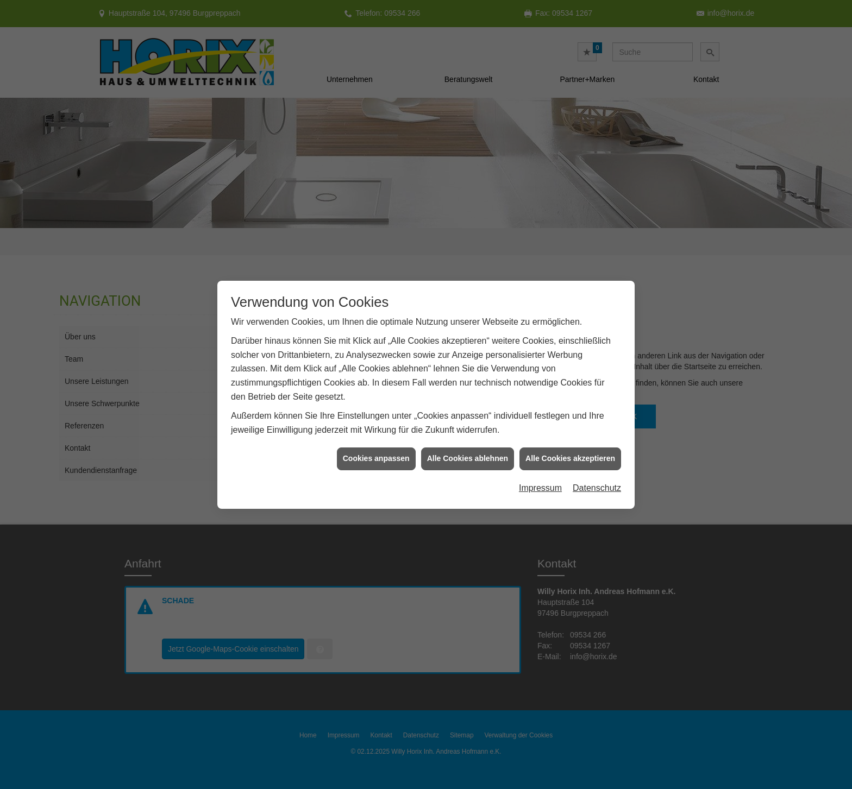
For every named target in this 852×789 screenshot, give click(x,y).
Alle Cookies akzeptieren (570, 453)
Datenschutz (597, 482)
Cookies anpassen (376, 453)
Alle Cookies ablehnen (467, 453)
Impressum (540, 482)
